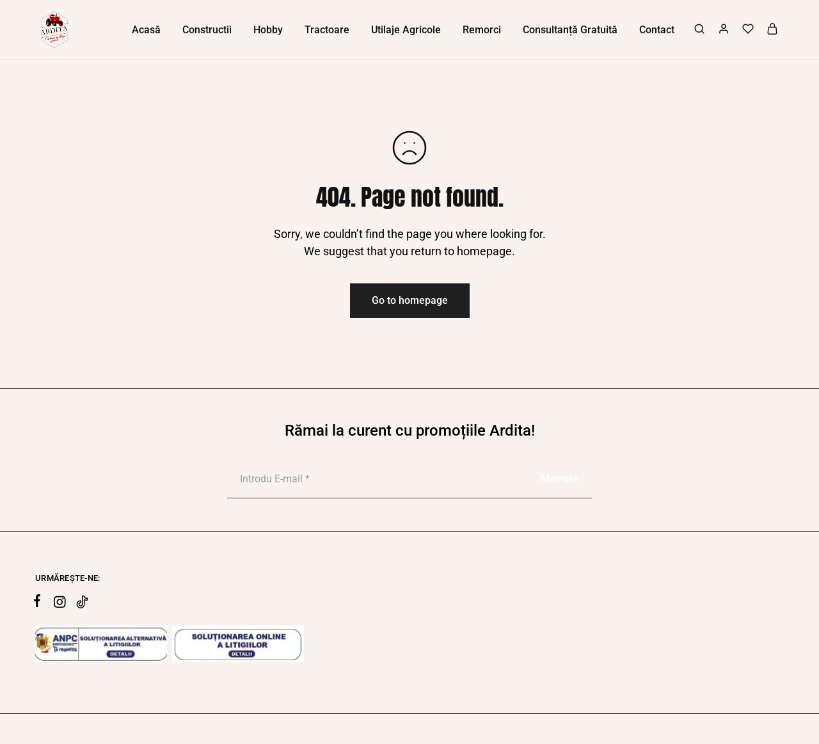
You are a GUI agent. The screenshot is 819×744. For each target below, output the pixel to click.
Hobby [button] (268, 30)
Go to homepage (410, 300)
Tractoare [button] (327, 30)
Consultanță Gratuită (570, 30)
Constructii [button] (207, 30)
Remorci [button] (482, 30)
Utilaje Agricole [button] (406, 30)
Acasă (146, 30)
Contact (656, 30)
